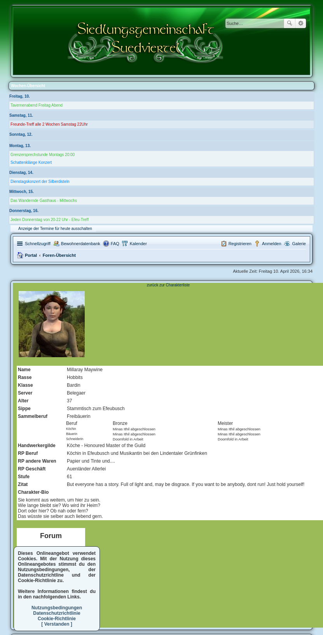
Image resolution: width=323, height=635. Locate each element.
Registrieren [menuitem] (240, 243)
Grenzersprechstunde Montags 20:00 (42, 155)
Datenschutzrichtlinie (56, 613)
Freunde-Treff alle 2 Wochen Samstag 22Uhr (49, 124)
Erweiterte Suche (300, 23)
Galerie (299, 243)
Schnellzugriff (38, 243)
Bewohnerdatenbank (80, 243)
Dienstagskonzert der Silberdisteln (40, 181)
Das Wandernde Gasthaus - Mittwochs (43, 200)
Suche (289, 23)
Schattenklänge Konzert (31, 162)
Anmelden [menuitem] (271, 243)
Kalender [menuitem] (138, 243)
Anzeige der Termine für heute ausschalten (55, 228)
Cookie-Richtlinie (57, 618)
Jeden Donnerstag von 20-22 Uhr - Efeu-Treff (49, 220)
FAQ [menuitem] (115, 243)
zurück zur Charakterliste (168, 285)
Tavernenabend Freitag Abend (36, 105)
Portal (31, 255)
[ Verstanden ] (56, 624)
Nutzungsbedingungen (56, 607)
